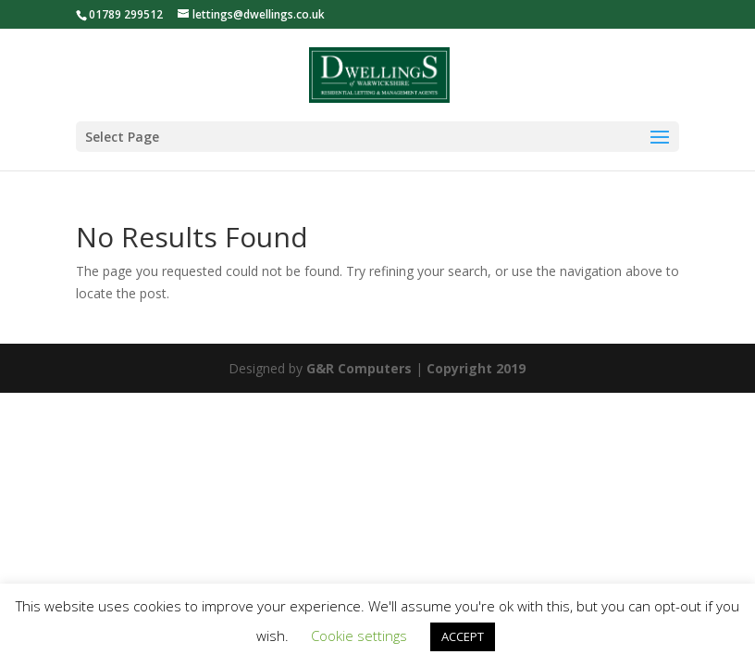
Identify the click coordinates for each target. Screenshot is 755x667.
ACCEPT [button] (462, 636)
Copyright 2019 (476, 368)
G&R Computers (359, 368)
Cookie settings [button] (359, 635)
